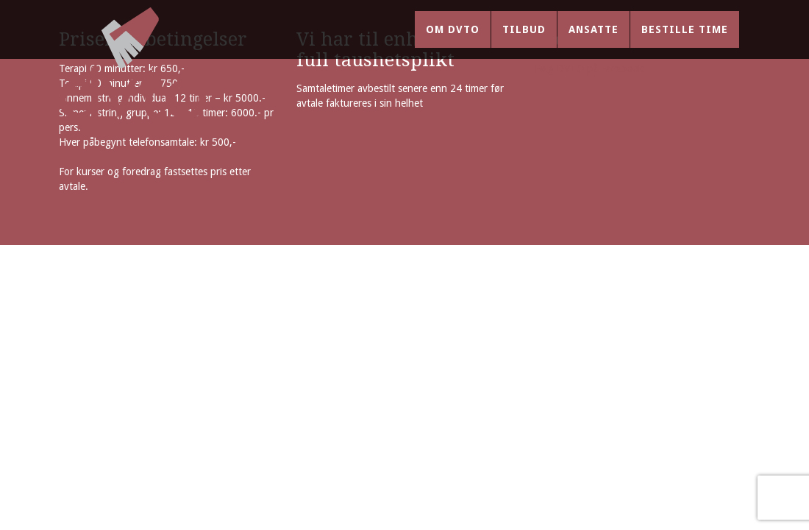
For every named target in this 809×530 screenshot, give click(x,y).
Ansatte (594, 44)
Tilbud (524, 44)
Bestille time (684, 44)
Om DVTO (453, 44)
